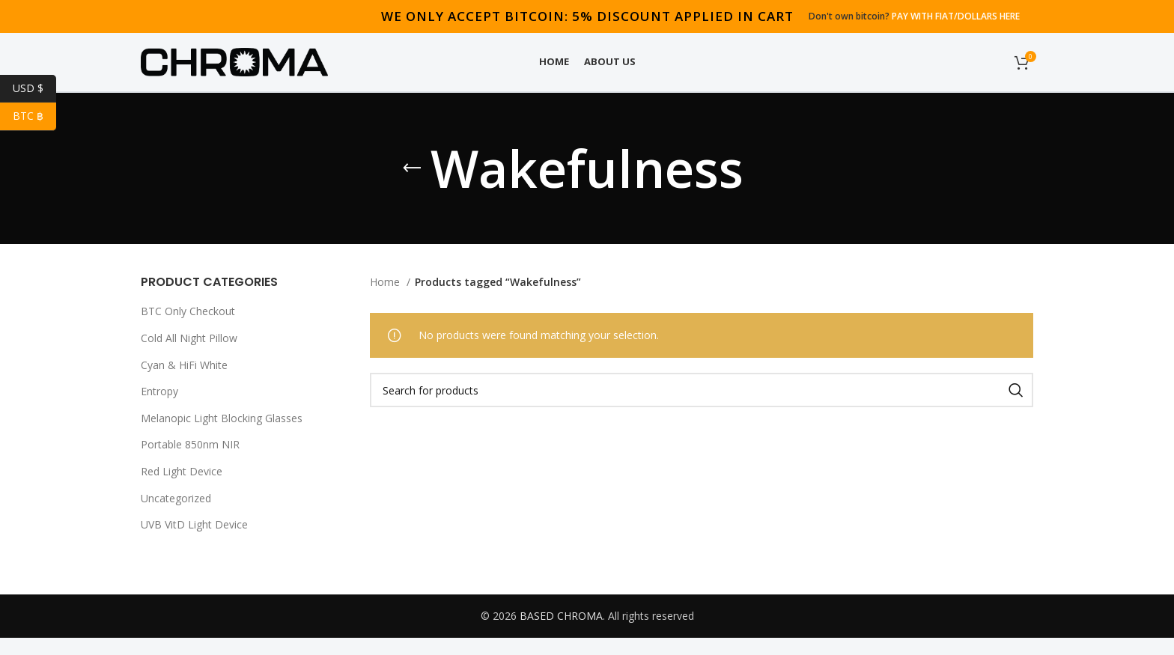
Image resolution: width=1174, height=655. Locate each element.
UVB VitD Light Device (194, 542)
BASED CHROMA (561, 633)
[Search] (702, 408)
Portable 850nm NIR (190, 462)
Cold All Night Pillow (189, 356)
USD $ (34, 89)
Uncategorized (176, 515)
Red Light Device (181, 489)
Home (386, 300)
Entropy (159, 409)
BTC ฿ (34, 116)
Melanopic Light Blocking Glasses (221, 435)
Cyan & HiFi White (184, 382)
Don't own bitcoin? (914, 15)
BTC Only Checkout (188, 329)
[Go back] (412, 186)
